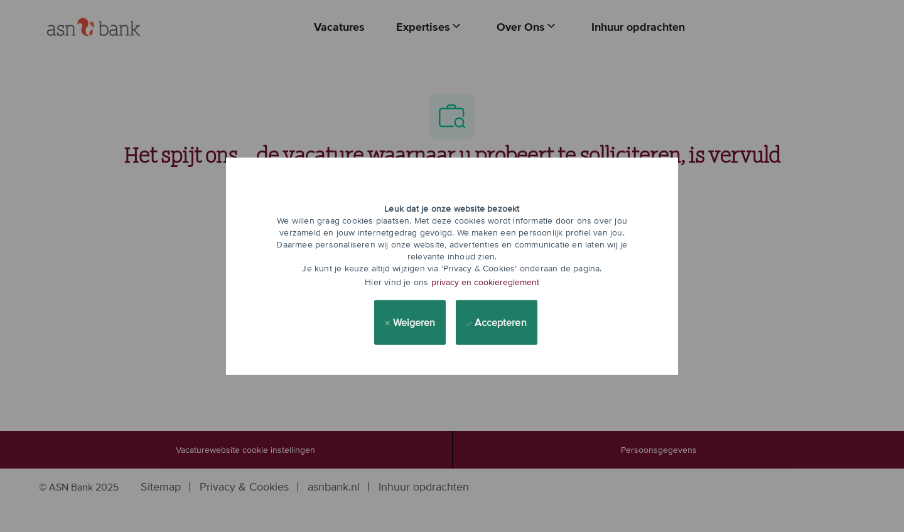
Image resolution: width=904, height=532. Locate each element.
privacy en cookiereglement (485, 282)
